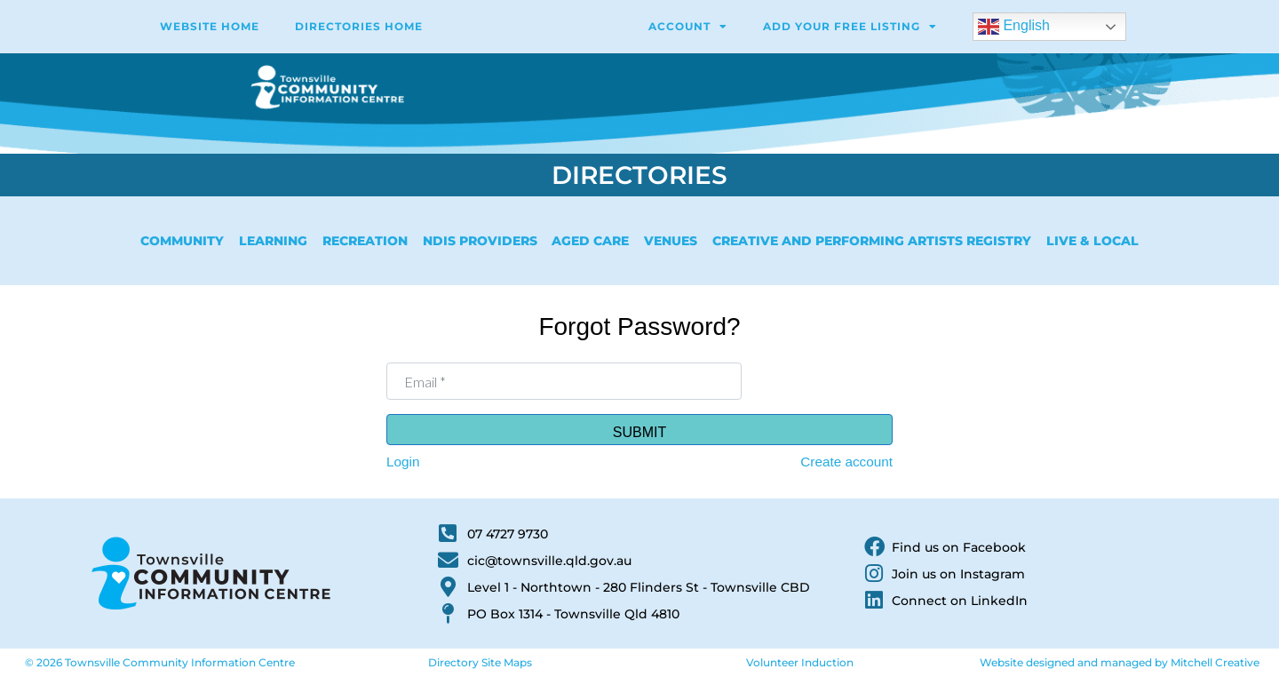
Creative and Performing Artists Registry (871, 241)
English (1014, 26)
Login (402, 461)
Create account (846, 461)
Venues (670, 241)
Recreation (365, 241)
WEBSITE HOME (209, 26)
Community (182, 241)
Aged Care (590, 241)
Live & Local (1092, 241)
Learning (273, 241)
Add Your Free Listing (850, 26)
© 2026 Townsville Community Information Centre (160, 662)
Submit (639, 432)
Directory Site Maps (480, 662)
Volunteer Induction (800, 662)
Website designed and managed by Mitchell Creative (1119, 662)
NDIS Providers (480, 241)
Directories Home (359, 26)
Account (687, 26)
